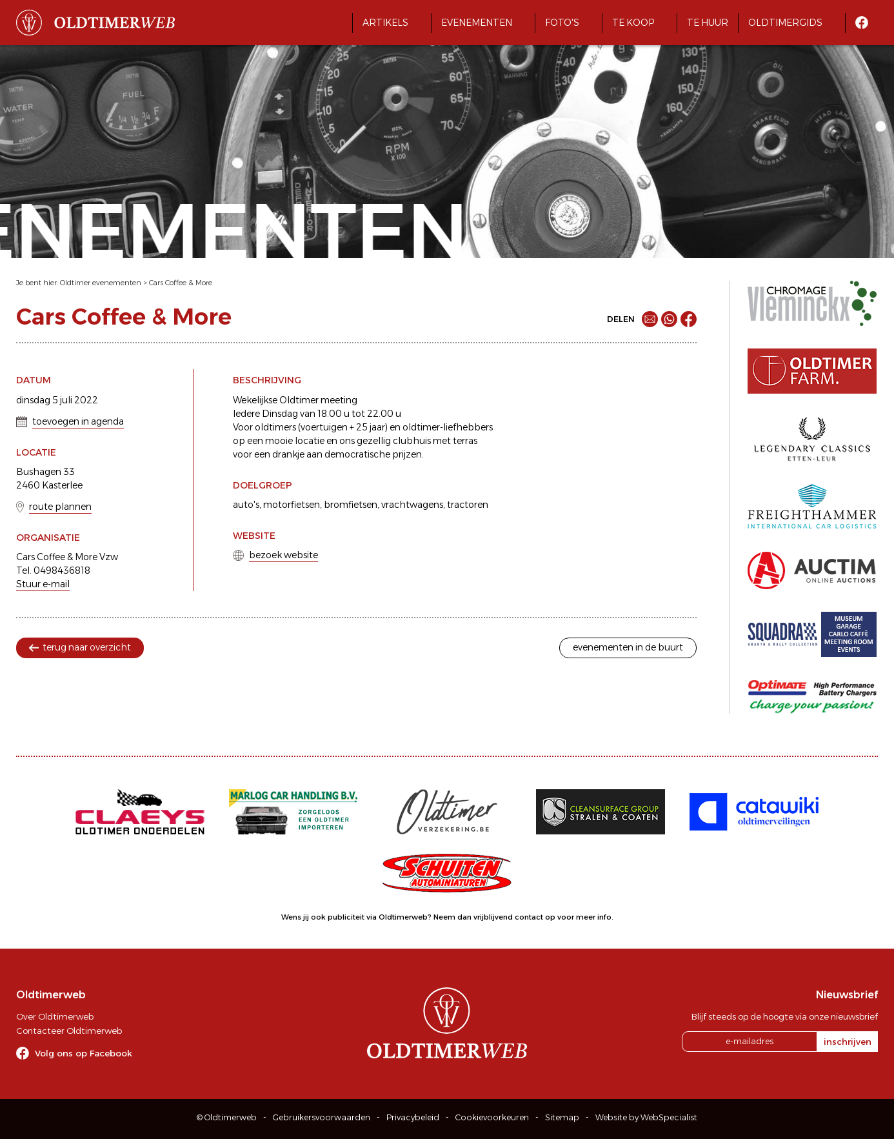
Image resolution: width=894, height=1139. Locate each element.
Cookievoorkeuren (492, 1117)
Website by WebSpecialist (646, 1117)
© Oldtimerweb (227, 1117)
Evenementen (476, 22)
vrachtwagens (412, 504)
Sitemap (562, 1117)
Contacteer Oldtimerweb (69, 1030)
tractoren (467, 504)
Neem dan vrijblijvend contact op (494, 917)
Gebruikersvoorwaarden (321, 1117)
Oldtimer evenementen (100, 282)
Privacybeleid (412, 1117)
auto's (246, 504)
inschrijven (847, 1041)
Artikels (385, 22)
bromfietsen (350, 504)
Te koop (633, 22)
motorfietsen (291, 504)
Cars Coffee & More (180, 282)
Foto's (562, 22)
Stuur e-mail (43, 584)
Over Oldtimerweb (55, 1016)
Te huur (707, 22)
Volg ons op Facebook (83, 1053)
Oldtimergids (785, 22)
